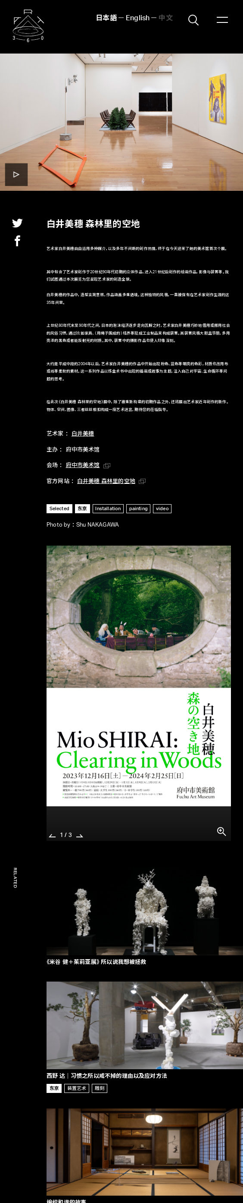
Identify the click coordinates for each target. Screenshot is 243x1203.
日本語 (106, 18)
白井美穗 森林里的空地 (106, 481)
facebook (17, 241)
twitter (17, 223)
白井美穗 (83, 434)
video (162, 508)
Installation (108, 508)
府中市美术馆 (83, 465)
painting (138, 508)
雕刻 (99, 1088)
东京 (82, 508)
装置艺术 (77, 1088)
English (138, 18)
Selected (59, 508)
